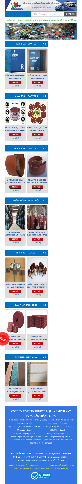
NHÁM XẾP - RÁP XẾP (26, 253)
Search (70, 14)
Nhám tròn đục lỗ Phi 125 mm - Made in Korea (37, 130)
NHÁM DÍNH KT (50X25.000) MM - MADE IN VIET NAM (37, 391)
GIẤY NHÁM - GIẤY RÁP (26, 44)
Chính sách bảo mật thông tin (56, 468)
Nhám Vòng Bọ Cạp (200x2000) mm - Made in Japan (15, 182)
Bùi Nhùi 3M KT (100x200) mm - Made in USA (15, 339)
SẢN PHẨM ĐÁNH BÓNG (26, 305)
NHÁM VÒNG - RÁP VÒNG (26, 148)
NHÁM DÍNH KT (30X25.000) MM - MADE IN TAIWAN (15, 391)
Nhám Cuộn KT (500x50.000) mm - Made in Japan (15, 235)
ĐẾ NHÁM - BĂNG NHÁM (26, 357)
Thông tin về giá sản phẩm (18, 465)
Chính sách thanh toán (39, 465)
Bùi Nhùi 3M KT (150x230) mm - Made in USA (37, 339)
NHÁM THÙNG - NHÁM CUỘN (26, 200)
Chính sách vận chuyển (59, 465)
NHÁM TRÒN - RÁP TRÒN (26, 96)
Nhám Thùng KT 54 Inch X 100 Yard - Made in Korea (37, 235)
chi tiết (15, 82)
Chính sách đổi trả (35, 468)
